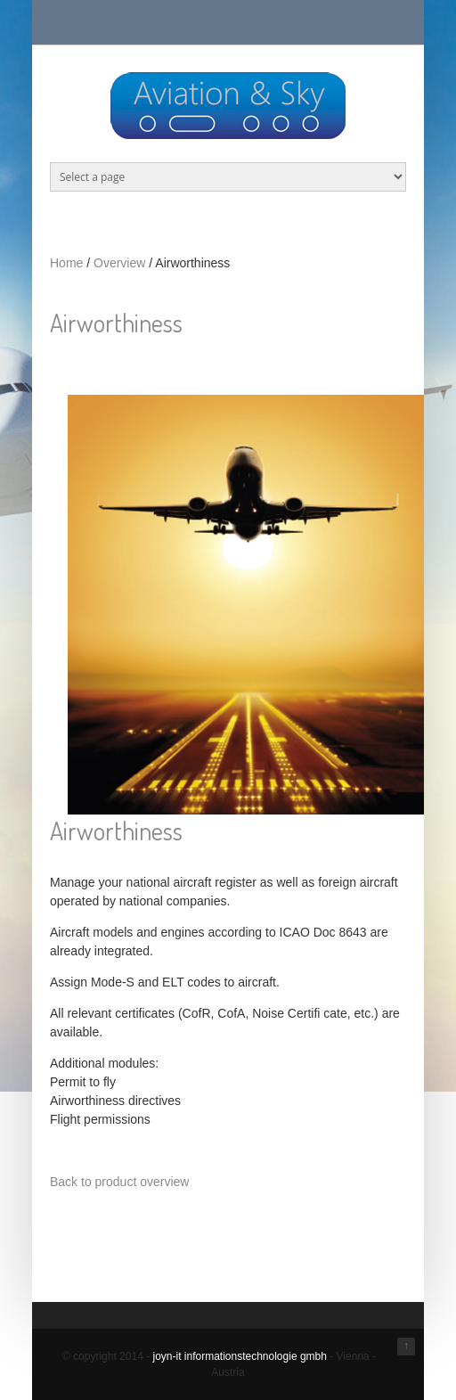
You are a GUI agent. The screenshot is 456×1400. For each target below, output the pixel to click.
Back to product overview (119, 1182)
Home (66, 263)
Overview (119, 263)
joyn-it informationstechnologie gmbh (239, 1356)
